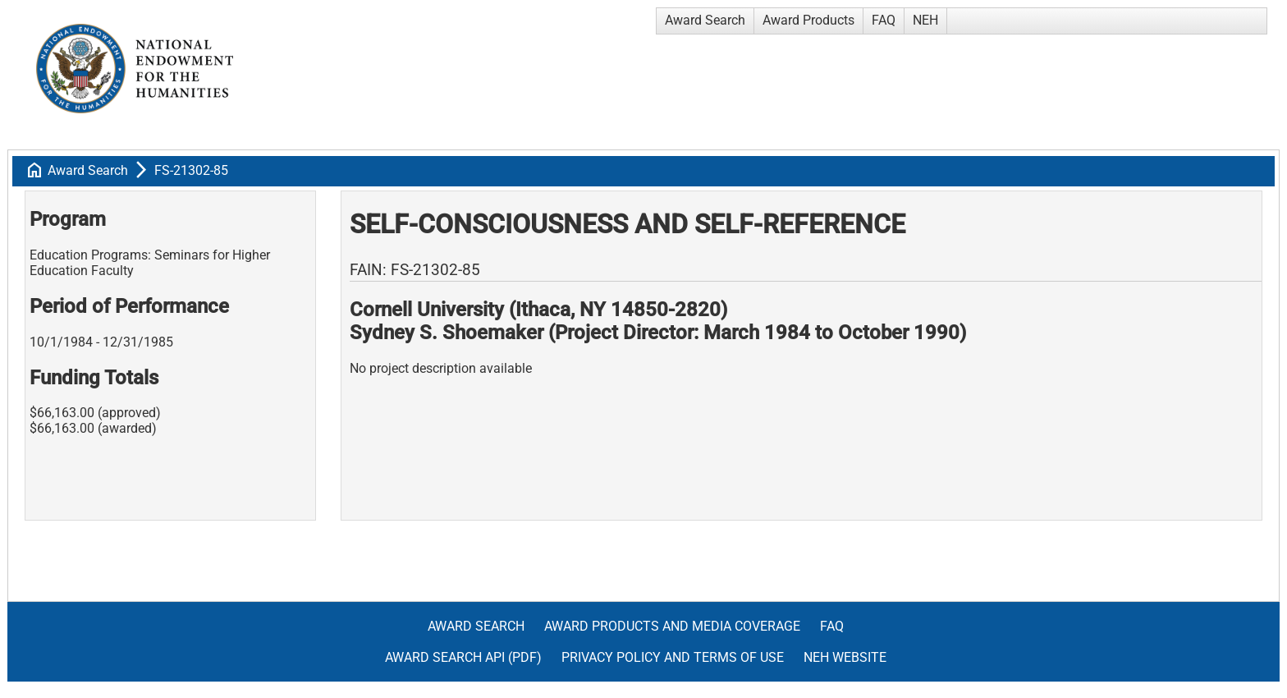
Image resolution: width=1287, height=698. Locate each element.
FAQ (883, 20)
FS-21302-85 (191, 170)
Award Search (705, 20)
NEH (925, 20)
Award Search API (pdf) (463, 657)
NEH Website (845, 657)
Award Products (808, 20)
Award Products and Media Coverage (672, 626)
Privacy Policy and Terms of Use (672, 657)
